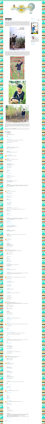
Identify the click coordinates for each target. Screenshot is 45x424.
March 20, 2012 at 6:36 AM (9, 156)
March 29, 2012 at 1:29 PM (9, 343)
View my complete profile (33, 42)
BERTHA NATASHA (9, 195)
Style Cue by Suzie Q (8, 342)
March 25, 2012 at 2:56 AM (9, 223)
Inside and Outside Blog (9, 392)
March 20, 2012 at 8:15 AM (9, 173)
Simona (7, 158)
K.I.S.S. (7, 146)
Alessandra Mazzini (8, 202)
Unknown (7, 190)
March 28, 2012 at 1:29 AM (9, 274)
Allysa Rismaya (8, 295)
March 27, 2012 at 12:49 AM (9, 266)
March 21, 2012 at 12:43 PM (9, 188)
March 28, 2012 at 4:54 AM (9, 286)
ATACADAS (8, 263)
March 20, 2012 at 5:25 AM (9, 144)
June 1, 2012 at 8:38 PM (9, 411)
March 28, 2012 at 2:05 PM (9, 321)
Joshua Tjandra (8, 284)
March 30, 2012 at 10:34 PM (9, 364)
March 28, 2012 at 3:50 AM (9, 282)
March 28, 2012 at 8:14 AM (9, 299)
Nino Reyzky (36, 36)
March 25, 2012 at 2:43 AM (9, 215)
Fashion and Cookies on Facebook (10, 221)
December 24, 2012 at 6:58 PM (9, 417)
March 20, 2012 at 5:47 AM (9, 149)
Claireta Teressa (8, 163)
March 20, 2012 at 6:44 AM (9, 161)
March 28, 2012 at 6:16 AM (9, 293)
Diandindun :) (8, 256)
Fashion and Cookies (8, 220)
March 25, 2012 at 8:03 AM (9, 227)
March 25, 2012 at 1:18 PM (9, 236)
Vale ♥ (7, 217)
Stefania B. (8, 175)
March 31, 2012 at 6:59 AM (9, 368)
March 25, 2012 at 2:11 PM (9, 241)
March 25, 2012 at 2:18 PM (9, 247)
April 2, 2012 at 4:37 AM (9, 393)
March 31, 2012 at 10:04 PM (9, 384)
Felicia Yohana (8, 345)
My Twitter (8, 222)
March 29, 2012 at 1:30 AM (9, 330)
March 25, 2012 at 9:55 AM (9, 231)
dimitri (7, 229)
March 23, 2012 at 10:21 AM (9, 200)
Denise (7, 268)
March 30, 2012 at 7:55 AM (9, 353)
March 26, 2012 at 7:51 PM (9, 254)
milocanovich (8, 276)
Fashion (7, 129)
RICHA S (7, 233)
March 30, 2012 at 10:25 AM (9, 360)
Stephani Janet (8, 386)
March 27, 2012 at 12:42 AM (9, 261)
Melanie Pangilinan (8, 400)
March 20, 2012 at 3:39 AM (9, 137)
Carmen (7, 238)
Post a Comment (7, 418)
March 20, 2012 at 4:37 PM (9, 182)
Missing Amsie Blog (8, 172)
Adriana (7, 288)
